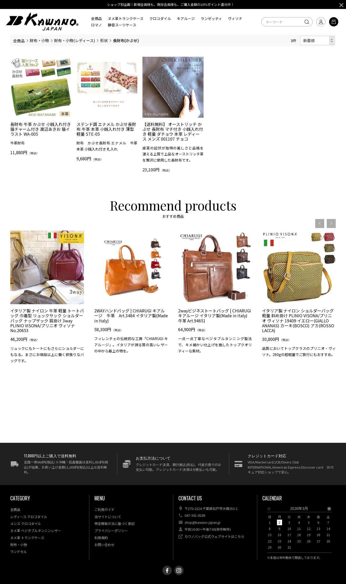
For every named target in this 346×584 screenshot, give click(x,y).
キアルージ (186, 18)
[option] (299, 529)
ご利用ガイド (104, 509)
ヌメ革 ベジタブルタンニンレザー (35, 530)
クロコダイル (160, 18)
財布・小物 (39, 40)
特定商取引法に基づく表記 (114, 523)
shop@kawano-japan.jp (202, 522)
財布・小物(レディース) (74, 40)
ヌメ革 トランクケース (27, 537)
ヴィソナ (235, 18)
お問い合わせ (104, 544)
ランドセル (18, 551)
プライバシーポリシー (111, 530)
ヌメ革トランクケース (125, 18)
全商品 (96, 18)
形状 (104, 40)
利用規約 (101, 537)
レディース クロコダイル (28, 516)
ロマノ (96, 24)
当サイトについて (107, 516)
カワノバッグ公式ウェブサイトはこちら (214, 536)
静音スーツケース (122, 24)
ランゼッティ (211, 18)
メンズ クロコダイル (25, 523)
